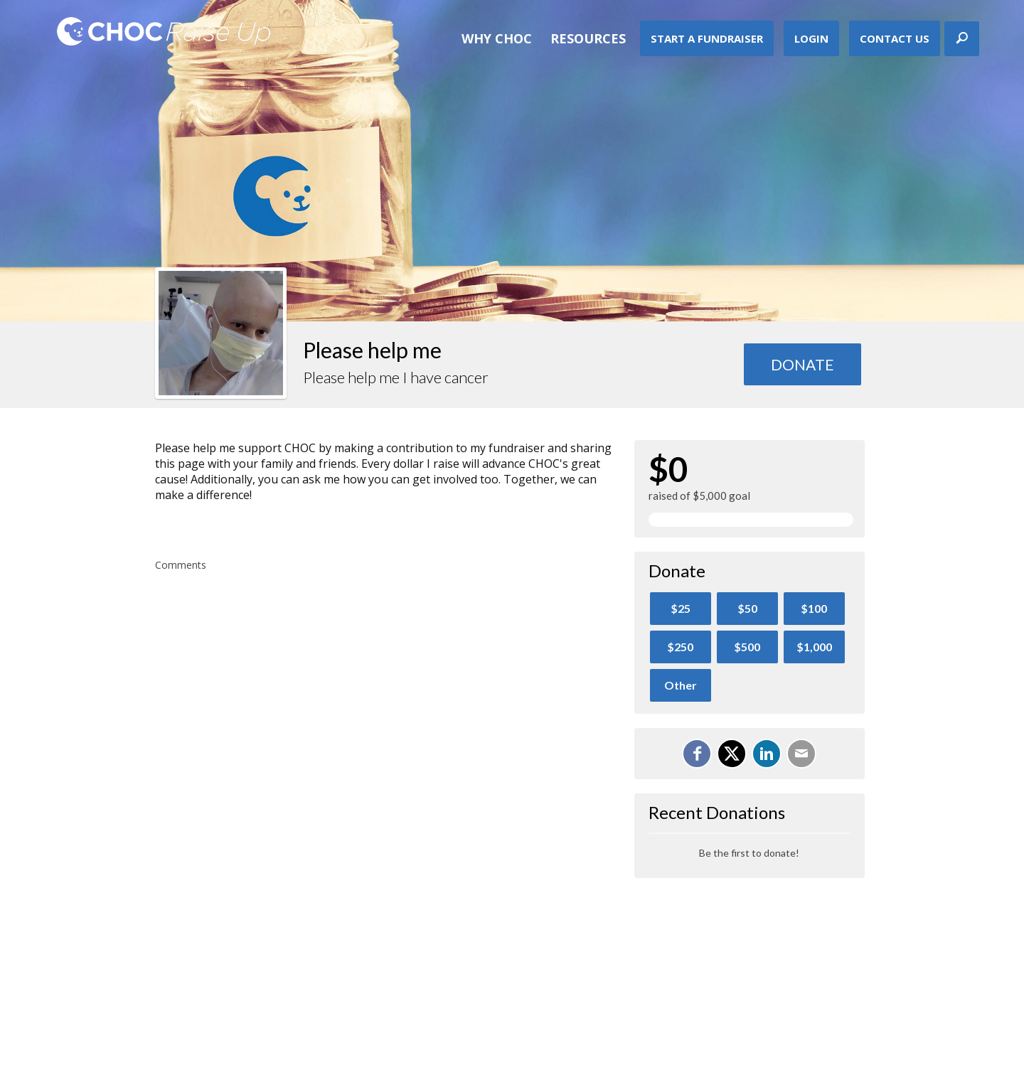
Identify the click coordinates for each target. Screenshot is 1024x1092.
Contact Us (894, 38)
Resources (588, 38)
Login (811, 38)
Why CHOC (497, 38)
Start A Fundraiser (707, 38)
